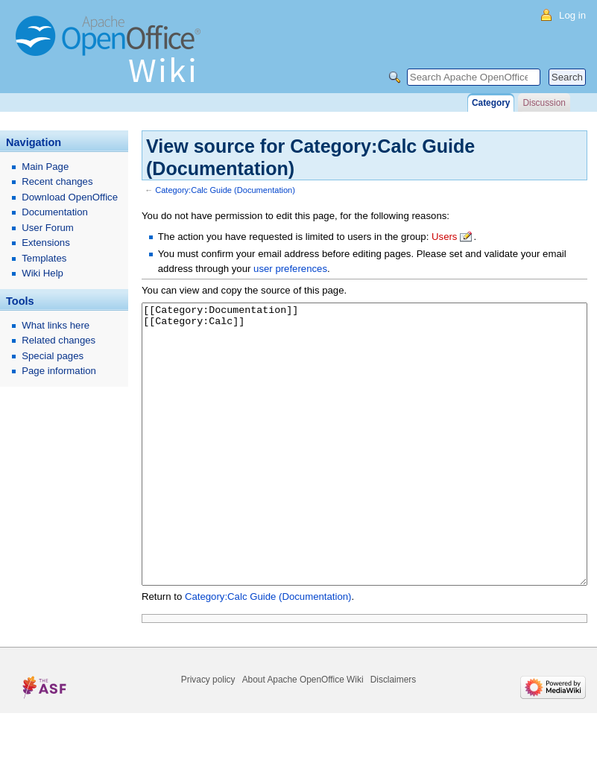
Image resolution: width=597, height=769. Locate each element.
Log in (572, 15)
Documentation (55, 212)
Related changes (58, 340)
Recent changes (57, 181)
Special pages (52, 355)
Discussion (543, 103)
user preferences (290, 268)
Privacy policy (208, 735)
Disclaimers (393, 735)
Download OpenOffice (70, 197)
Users (444, 236)
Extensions (46, 242)
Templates (44, 258)
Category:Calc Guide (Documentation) (225, 190)
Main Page (45, 166)
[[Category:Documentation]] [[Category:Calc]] (364, 472)
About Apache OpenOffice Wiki (303, 735)
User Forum (48, 227)
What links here (55, 325)
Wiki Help (42, 273)
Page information (59, 370)
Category (491, 103)
